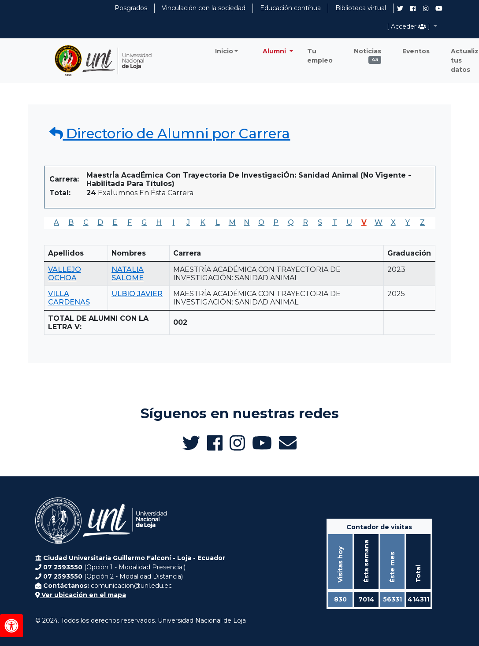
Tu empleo (320, 55)
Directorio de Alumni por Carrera (169, 133)
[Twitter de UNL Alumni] (400, 9)
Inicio (224, 51)
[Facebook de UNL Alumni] (413, 8)
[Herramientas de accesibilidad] (11, 625)
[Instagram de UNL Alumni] (426, 8)
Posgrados (131, 8)
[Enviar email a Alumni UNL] (287, 442)
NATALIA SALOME (127, 273)
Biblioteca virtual (360, 8)
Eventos (416, 51)
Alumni (275, 51)
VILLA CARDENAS (69, 298)
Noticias (367, 53)
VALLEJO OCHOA (64, 273)
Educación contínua (290, 8)
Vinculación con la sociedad (203, 8)
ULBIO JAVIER (137, 294)
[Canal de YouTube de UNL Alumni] (439, 8)
